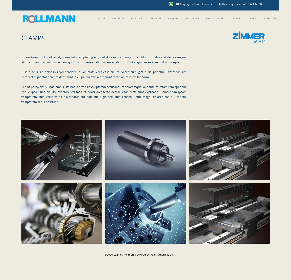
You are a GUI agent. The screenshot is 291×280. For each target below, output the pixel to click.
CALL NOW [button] (255, 4)
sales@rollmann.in (202, 4)
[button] (137, 18)
